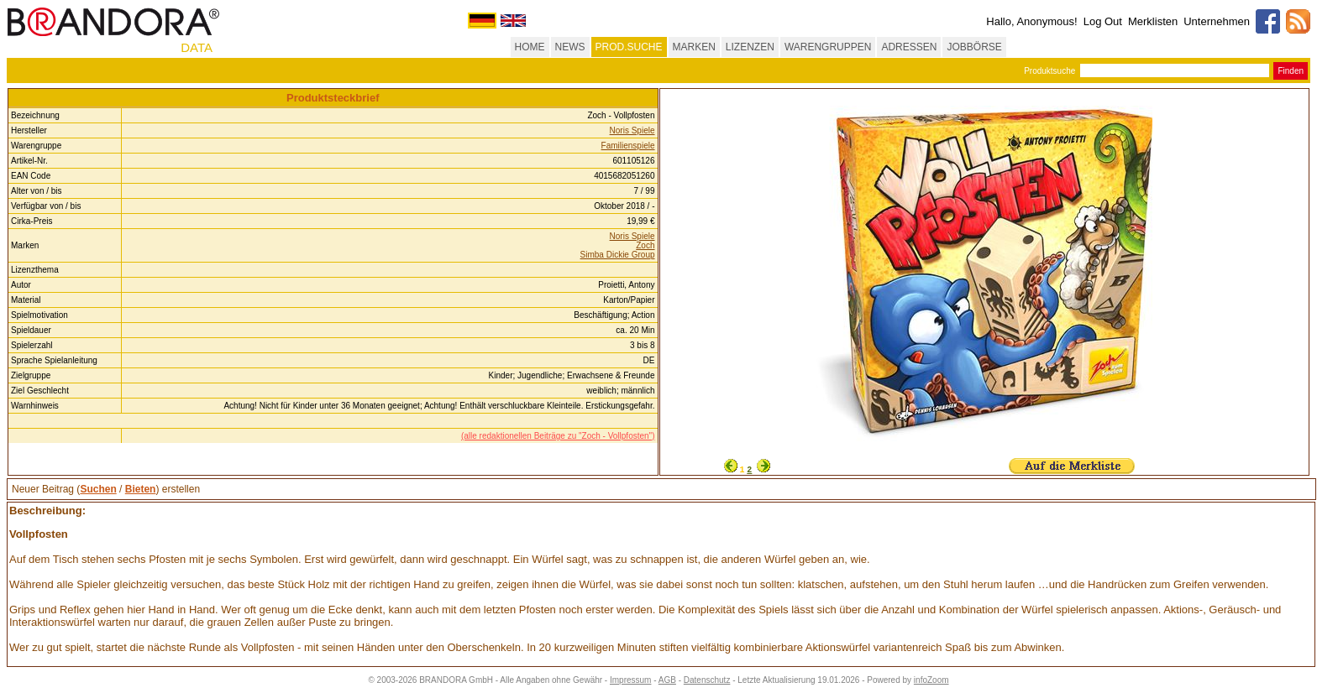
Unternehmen (1216, 21)
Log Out (1103, 21)
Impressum (630, 680)
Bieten (140, 489)
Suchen (98, 489)
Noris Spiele (632, 130)
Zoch (645, 245)
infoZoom (931, 680)
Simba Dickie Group (617, 254)
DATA (197, 47)
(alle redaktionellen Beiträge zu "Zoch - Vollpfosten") (558, 435)
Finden (1291, 71)
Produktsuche (1049, 71)
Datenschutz (707, 680)
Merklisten (1153, 21)
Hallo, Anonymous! (1031, 21)
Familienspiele (628, 145)
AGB (667, 680)
